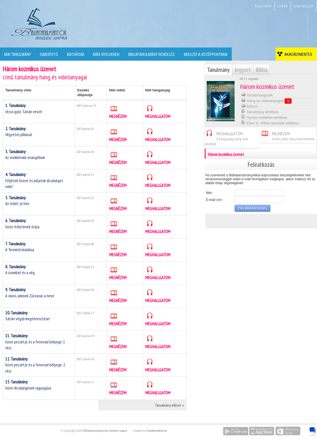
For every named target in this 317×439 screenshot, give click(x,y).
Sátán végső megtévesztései (27, 315)
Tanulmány (218, 69)
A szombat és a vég (20, 269)
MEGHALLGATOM (157, 112)
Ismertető (49, 54)
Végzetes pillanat (18, 131)
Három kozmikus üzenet (261, 153)
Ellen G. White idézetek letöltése (270, 122)
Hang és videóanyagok (266, 101)
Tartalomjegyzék (257, 94)
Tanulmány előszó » (169, 405)
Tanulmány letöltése (260, 111)
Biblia (261, 69)
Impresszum (304, 6)
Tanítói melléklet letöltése (264, 117)
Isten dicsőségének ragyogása (28, 384)
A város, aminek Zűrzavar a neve (29, 292)
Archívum (75, 54)
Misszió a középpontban (205, 54)
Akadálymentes (297, 54)
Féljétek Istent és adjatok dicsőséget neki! (34, 180)
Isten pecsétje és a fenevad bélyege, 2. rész (35, 365)
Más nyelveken (106, 54)
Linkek (282, 6)
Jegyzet (243, 69)
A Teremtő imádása (19, 246)
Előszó (249, 105)
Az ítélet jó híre (17, 200)
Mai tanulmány (17, 54)
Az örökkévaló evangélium (25, 154)
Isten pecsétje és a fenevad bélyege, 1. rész (35, 341)
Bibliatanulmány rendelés (151, 54)
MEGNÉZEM (118, 112)
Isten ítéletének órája (22, 223)
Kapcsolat (263, 6)
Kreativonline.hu (157, 430)
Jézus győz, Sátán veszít (23, 108)
